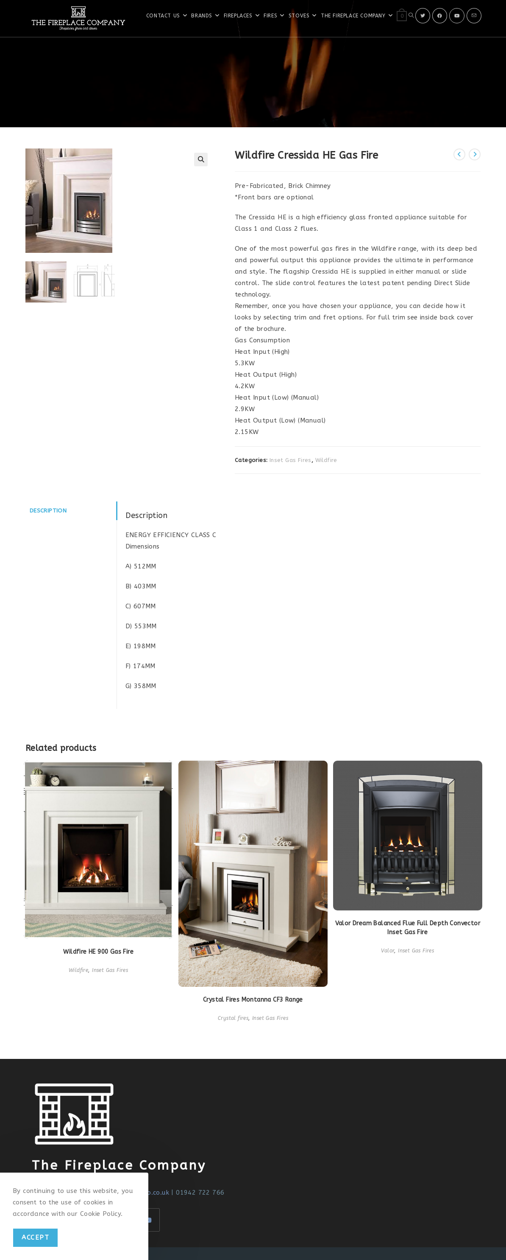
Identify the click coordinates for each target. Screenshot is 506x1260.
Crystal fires (233, 1018)
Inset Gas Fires (290, 460)
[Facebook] (439, 15)
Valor (387, 951)
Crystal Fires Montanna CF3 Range (253, 999)
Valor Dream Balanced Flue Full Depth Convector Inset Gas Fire (407, 928)
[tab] (71, 510)
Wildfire (326, 460)
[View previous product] (459, 154)
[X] (422, 15)
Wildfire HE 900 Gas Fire (98, 951)
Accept (35, 1237)
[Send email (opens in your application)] (474, 15)
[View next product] (475, 154)
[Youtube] (456, 15)
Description (48, 510)
